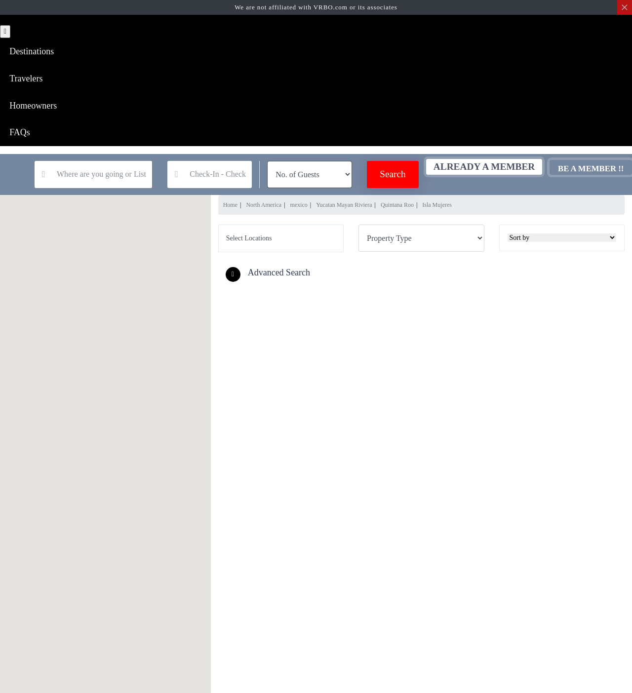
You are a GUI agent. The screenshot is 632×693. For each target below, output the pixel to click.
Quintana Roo (397, 206)
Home (230, 206)
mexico (298, 206)
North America (263, 206)
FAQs (20, 134)
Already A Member (466, 168)
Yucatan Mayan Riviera (344, 206)
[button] (270, 275)
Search (375, 176)
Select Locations (249, 240)
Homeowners (33, 107)
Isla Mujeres (437, 206)
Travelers (26, 79)
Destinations (32, 51)
